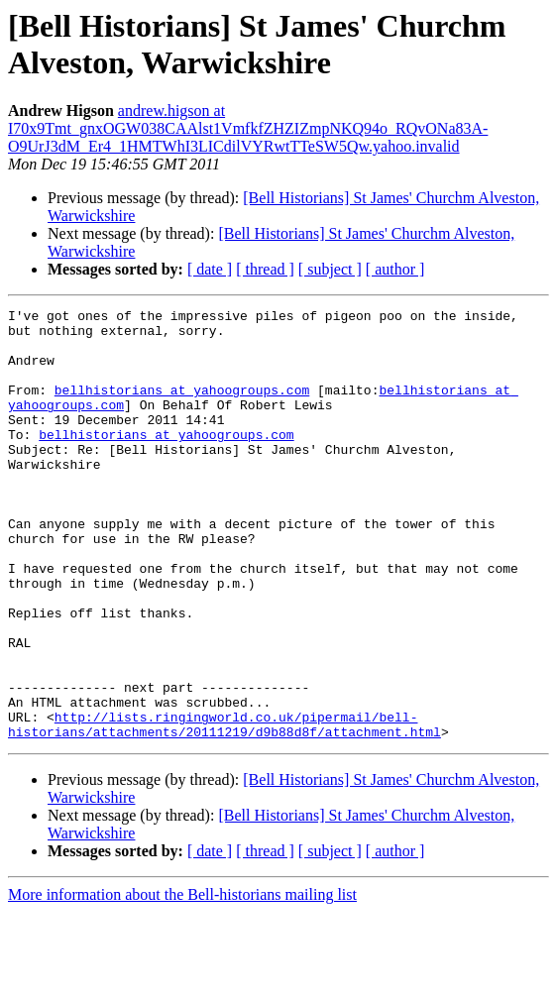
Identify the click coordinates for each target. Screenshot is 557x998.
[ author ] (395, 269)
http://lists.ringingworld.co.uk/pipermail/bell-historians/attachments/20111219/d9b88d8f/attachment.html (224, 809)
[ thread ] (265, 269)
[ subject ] (330, 269)
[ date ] (209, 269)
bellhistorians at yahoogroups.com (182, 407)
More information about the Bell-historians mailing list (182, 980)
